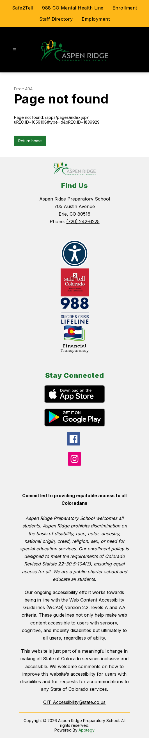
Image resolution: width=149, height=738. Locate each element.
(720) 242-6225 (83, 221)
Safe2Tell (22, 8)
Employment (96, 19)
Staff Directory (56, 19)
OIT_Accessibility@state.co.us (74, 702)
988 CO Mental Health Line (73, 8)
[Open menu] (14, 50)
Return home (30, 140)
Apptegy (87, 730)
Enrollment (125, 8)
